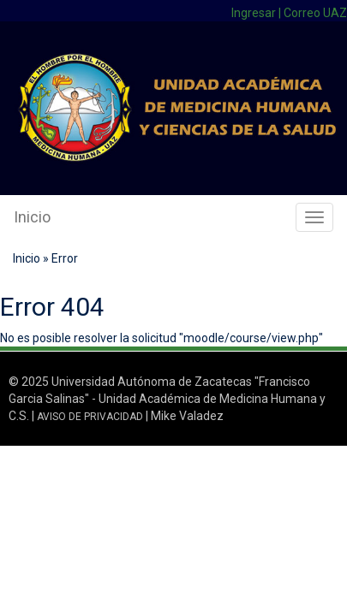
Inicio (32, 217)
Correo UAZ (315, 13)
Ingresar (253, 13)
